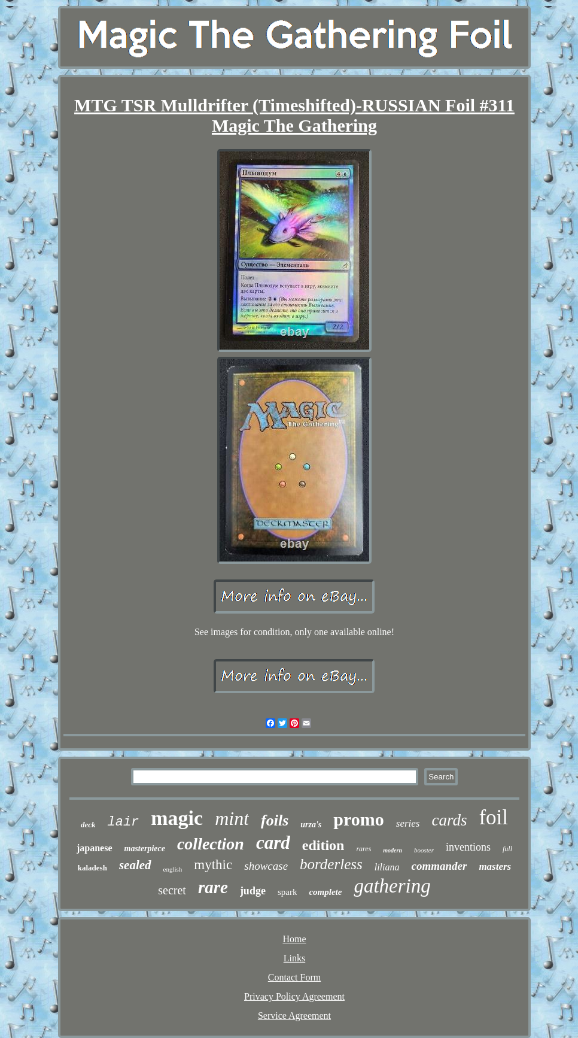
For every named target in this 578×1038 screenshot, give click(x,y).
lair (123, 822)
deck (88, 824)
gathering (392, 886)
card (273, 842)
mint (232, 818)
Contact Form (294, 977)
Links (294, 958)
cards (449, 820)
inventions (468, 847)
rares (363, 849)
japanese (94, 848)
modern (392, 850)
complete (325, 892)
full (507, 849)
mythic (213, 864)
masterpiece (144, 848)
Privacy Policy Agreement (294, 996)
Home (294, 939)
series (408, 823)
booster (424, 850)
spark (287, 892)
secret (172, 890)
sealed (135, 865)
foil (493, 817)
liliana (387, 867)
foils (274, 820)
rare (213, 887)
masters (495, 866)
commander (439, 866)
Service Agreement (294, 1015)
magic (177, 818)
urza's (310, 824)
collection (210, 843)
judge (253, 891)
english (172, 869)
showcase (266, 866)
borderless (331, 864)
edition (323, 845)
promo (358, 819)
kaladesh (92, 867)
